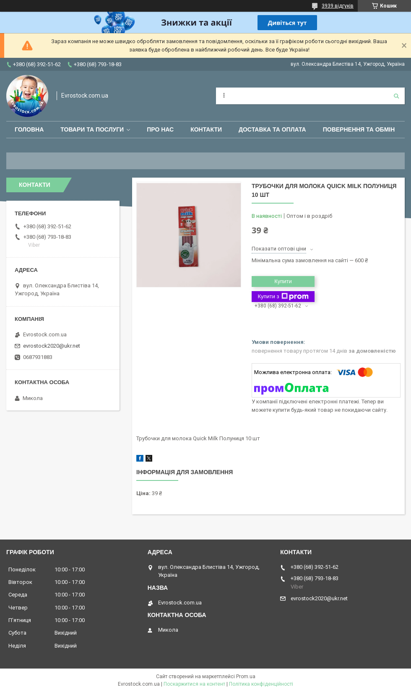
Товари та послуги (92, 129)
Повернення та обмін (359, 129)
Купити (283, 281)
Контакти (206, 129)
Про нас (160, 129)
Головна (29, 129)
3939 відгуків (338, 6)
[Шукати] (396, 96)
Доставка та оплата (272, 129)
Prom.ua (245, 676)
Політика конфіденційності (261, 684)
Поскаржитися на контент (194, 684)
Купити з (283, 296)
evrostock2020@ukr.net (51, 346)
